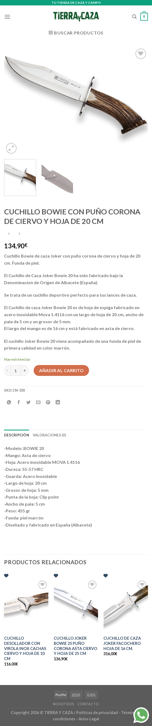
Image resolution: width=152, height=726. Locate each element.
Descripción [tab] (16, 435)
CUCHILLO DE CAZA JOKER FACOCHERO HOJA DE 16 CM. (122, 643)
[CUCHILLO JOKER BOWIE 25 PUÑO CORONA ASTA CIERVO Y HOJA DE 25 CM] (76, 605)
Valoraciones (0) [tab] (49, 435)
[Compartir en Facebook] (18, 402)
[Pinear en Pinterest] (48, 402)
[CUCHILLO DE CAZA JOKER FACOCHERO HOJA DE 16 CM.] (125, 605)
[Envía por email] (38, 402)
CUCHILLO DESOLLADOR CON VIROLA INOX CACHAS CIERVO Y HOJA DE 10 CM (25, 648)
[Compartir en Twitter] (28, 402)
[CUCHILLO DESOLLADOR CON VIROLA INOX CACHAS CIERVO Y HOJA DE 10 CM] (26, 605)
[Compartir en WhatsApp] (9, 402)
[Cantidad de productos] (15, 370)
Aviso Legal (88, 719)
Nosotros (63, 704)
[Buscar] (134, 16)
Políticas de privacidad (97, 712)
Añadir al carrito (61, 370)
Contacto (88, 704)
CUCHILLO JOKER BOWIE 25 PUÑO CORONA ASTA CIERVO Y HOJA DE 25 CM (75, 646)
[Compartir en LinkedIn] (57, 402)
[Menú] (7, 16)
